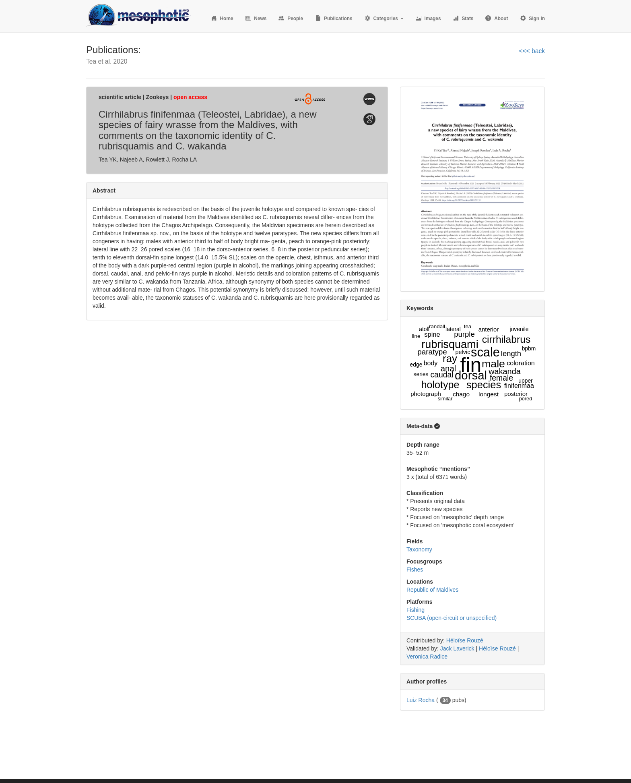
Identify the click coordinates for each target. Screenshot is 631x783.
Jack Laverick (457, 648)
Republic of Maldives (432, 589)
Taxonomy (419, 549)
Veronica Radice (426, 656)
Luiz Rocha (420, 700)
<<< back (532, 51)
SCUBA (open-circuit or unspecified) (451, 618)
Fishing (415, 610)
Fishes (414, 569)
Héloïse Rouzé (464, 640)
